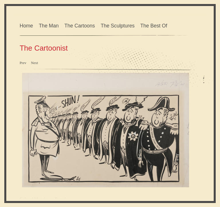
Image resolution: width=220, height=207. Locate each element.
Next (34, 63)
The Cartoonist (43, 48)
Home (26, 26)
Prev (22, 63)
